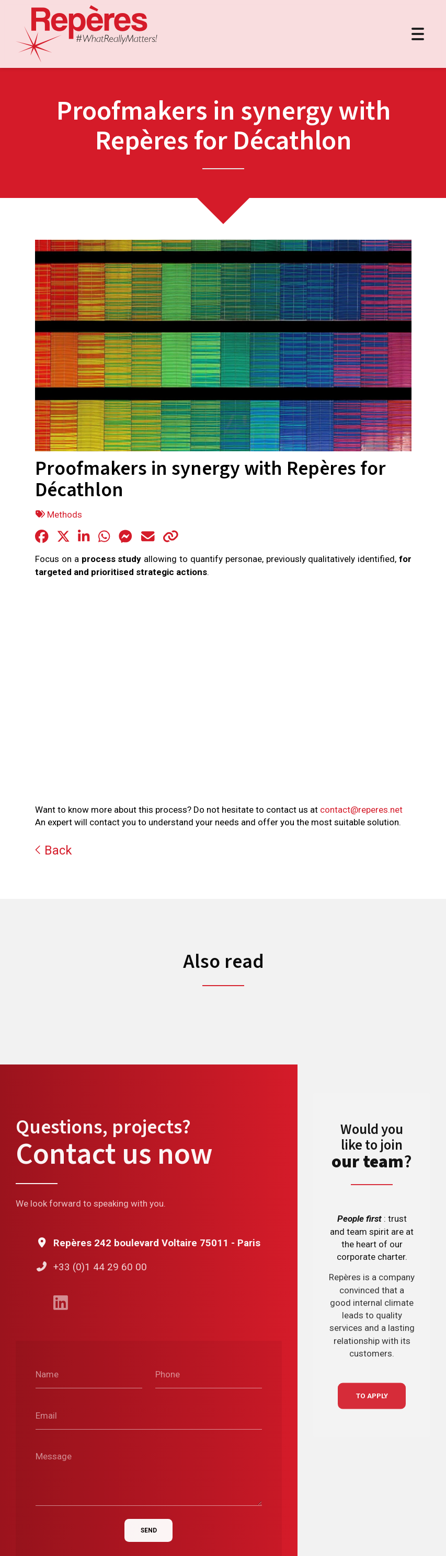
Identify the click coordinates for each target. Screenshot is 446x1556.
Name (47, 1374)
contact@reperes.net (361, 810)
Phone (167, 1374)
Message (54, 1456)
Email (46, 1415)
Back (53, 850)
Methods (64, 514)
